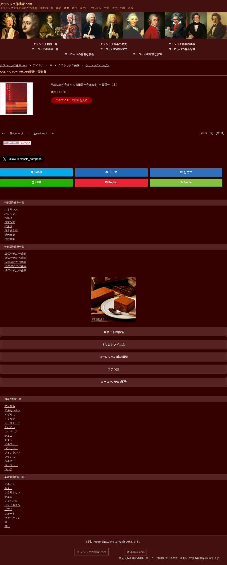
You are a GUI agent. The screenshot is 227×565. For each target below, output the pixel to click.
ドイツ (8, 439)
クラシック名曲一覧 (45, 44)
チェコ (8, 435)
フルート (9, 513)
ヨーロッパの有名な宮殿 (147, 54)
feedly (186, 182)
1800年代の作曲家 (15, 266)
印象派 (8, 226)
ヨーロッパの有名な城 (181, 49)
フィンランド (12, 452)
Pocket (111, 182)
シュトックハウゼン (98, 65)
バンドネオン (12, 505)
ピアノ (8, 509)
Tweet (36, 172)
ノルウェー (11, 444)
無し (7, 526)
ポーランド (11, 465)
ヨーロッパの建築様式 (113, 49)
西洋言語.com (136, 551)
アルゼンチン (12, 410)
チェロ (8, 496)
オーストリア (12, 423)
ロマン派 (9, 222)
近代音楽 (9, 234)
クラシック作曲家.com (16, 4)
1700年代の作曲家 (15, 262)
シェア (111, 172)
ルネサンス (11, 209)
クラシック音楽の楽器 (181, 44)
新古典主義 (11, 230)
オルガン (9, 484)
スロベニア (11, 431)
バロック (9, 213)
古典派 (8, 218)
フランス (9, 456)
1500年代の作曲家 (15, 253)
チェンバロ (11, 500)
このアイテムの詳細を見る (72, 100)
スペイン (9, 427)
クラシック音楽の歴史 (113, 44)
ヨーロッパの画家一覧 (45, 49)
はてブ (188, 172)
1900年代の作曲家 (15, 270)
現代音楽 (9, 239)
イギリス (9, 414)
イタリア (9, 418)
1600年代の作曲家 (15, 257)
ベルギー (9, 461)
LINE (36, 182)
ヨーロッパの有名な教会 (79, 54)
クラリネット (12, 492)
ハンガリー (11, 448)
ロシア (8, 469)
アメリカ (9, 406)
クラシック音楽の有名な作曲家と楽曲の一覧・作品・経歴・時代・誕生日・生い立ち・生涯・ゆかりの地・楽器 (66, 8)
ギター (8, 488)
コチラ (111, 541)
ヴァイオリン (12, 517)
